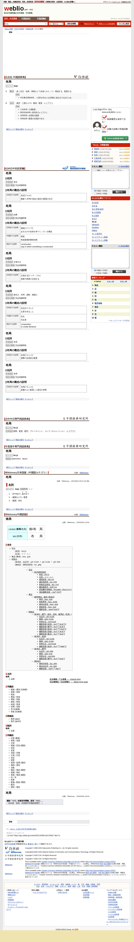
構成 (35, 103)
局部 (96, 152)
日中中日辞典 (39, 1)
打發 (13, 754)
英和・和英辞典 (27, 1)
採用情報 (86, 895)
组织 (18, 771)
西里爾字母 (43, 589)
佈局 (38, 799)
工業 (24, 103)
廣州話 (42, 604)
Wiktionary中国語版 (15, 514)
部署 (13, 778)
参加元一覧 (32, 842)
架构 (18, 690)
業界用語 (45, 883)
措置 (13, 758)
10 (86, 522)
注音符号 (24, 489)
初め (34, 199)
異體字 (37, 801)
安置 (13, 729)
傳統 (32, 801)
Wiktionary (84, 473)
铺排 (18, 785)
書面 (17, 736)
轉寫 (50, 589)
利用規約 (11, 898)
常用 (67, 613)
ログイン (116, 2)
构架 (18, 698)
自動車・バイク (70, 883)
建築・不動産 (90, 883)
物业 (96, 285)
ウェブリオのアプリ (40, 891)
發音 (21, 799)
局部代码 (97, 161)
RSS (76, 928)
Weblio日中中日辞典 (32, 862)
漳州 (55, 613)
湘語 (23, 761)
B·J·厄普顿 (96, 212)
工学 (82, 883)
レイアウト (48, 103)
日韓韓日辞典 (50, 1)
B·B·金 (94, 206)
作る (44, 98)
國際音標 (46, 592)
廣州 (45, 596)
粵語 (13, 557)
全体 (42, 91)
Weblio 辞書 (9, 29)
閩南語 (14, 559)
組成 (13, 703)
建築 (13, 688)
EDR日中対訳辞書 (14, 168)
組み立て (59, 98)
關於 (8, 799)
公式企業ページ (88, 891)
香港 (50, 596)
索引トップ (10, 129)
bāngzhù (95, 225)
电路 (62, 680)
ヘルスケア (50, 884)
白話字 (25, 562)
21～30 (123, 281)
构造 (23, 236)
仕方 (51, 199)
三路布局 (97, 158)
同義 (21, 218)
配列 (26, 431)
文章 (39, 98)
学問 (98, 883)
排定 (13, 756)
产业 (60, 678)
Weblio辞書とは (13, 891)
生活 (42, 884)
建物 (14, 497)
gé (17, 717)
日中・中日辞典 (10, 19)
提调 (18, 761)
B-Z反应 (95, 203)
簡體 (14, 536)
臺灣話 (61, 613)
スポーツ (63, 884)
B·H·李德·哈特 (98, 209)
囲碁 (23, 199)
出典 (58, 481)
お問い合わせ (62, 891)
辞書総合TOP (126, 2)
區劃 (13, 744)
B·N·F (94, 219)
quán (86, 680)
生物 (69, 884)
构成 (23, 240)
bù (49, 579)
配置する (68, 91)
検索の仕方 (12, 893)
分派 (13, 741)
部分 (17, 218)
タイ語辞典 (112, 910)
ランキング (29, 129)
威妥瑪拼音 (43, 582)
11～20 (110, 281)
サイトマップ (12, 903)
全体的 (29, 358)
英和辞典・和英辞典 (115, 895)
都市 (18, 103)
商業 (28, 279)
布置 (18, 739)
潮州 (17, 565)
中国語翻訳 (41, 19)
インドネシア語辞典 (115, 908)
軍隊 (23, 781)
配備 (13, 781)
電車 (62, 883)
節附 (28, 295)
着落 (18, 773)
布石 (15, 182)
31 (82, 481)
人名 (78, 884)
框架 (13, 693)
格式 (13, 720)
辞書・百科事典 (92, 884)
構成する (58, 91)
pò (32, 562)
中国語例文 (26, 19)
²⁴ (65, 628)
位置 (13, 736)
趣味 (56, 884)
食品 (74, 884)
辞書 (5, 1)
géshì (18, 720)
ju (18, 717)
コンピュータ (54, 883)
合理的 (51, 98)
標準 (36, 596)
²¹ (56, 623)
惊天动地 (98, 303)
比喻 (23, 688)
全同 (19, 185)
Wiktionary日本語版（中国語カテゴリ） (26, 472)
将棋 (33, 91)
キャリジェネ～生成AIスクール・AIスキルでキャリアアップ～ (117, 920)
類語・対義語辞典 (14, 1)
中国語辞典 (29, 29)
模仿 (41, 665)
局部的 (96, 149)
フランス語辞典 (113, 905)
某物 (26, 240)
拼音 (17, 551)
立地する (17, 262)
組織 (13, 771)
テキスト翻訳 (97, 166)
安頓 (13, 751)
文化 (38, 884)
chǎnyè (73, 678)
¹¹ (56, 633)
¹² (64, 623)
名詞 (11, 484)
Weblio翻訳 (112, 898)
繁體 (13, 529)
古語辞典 (59, 1)
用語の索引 (19, 129)
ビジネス (37, 883)
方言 (83, 884)
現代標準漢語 (40, 572)
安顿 (18, 751)
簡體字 (26, 801)
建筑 (18, 688)
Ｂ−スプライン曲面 (100, 237)
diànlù (76, 680)
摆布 (18, 763)
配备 (18, 781)
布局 (23, 529)
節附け (34, 295)
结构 (18, 705)
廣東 (41, 606)
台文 (44, 621)
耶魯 (41, 584)
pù (51, 664)
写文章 (23, 320)
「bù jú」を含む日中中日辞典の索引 (23, 827)
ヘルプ (10, 895)
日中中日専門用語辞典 (17, 419)
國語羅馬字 (43, 587)
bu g (37, 564)
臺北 (49, 633)
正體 (10, 529)
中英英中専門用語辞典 (17, 446)
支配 (13, 766)
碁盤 (23, 390)
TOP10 (97, 282)
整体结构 (33, 240)
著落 (13, 773)
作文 (22, 91)
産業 (23, 279)
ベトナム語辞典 (113, 913)
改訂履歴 (107, 862)
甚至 (96, 307)
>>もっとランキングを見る (119, 320)
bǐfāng (94, 230)
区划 (18, 744)
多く (18, 91)
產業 (51, 678)
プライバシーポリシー (15, 900)
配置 (40, 103)
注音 (17, 554)
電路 (51, 680)
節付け (16, 295)
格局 (13, 717)
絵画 (27, 91)
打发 (18, 754)
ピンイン (9, 428)
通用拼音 (42, 579)
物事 (23, 358)
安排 (13, 746)
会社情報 (86, 893)
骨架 (13, 710)
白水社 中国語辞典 (15, 77)
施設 (13, 768)
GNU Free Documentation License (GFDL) (100, 860)
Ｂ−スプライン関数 (100, 240)
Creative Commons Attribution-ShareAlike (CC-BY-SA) (60, 860)
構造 (23, 228)
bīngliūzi (95, 227)
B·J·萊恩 (95, 216)
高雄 (49, 630)
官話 (13, 548)
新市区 (34, 112)
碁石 (40, 199)
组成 (18, 703)
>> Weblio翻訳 (123, 166)
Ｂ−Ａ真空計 (97, 234)
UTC (85, 481)
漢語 (41, 592)
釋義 (27, 799)
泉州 (49, 613)
